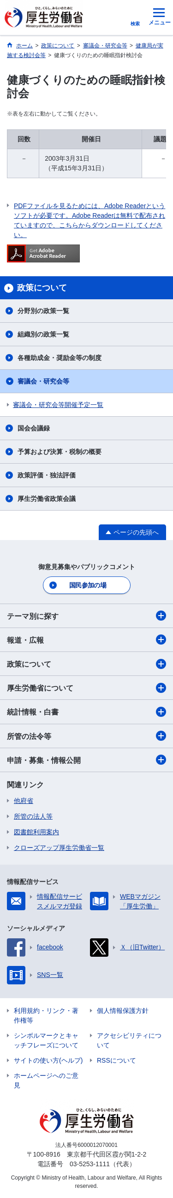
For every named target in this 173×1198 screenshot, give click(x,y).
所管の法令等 (86, 736)
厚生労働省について (86, 688)
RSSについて (116, 1060)
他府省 (23, 800)
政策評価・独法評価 (47, 475)
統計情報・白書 (86, 712)
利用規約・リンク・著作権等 (46, 1015)
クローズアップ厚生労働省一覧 (59, 847)
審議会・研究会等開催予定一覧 (58, 404)
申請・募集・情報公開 (86, 760)
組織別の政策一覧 (43, 334)
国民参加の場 (87, 585)
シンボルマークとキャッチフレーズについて (46, 1040)
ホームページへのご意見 (46, 1080)
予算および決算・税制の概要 (59, 451)
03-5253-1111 (90, 1164)
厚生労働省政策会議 (47, 498)
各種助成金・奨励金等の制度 (59, 357)
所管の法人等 (33, 816)
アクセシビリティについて (129, 1040)
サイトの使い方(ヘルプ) (48, 1060)
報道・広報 (86, 639)
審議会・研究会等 (43, 381)
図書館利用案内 (36, 832)
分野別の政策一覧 (43, 310)
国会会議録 (34, 428)
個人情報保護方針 (123, 1010)
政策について (86, 664)
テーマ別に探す (86, 616)
